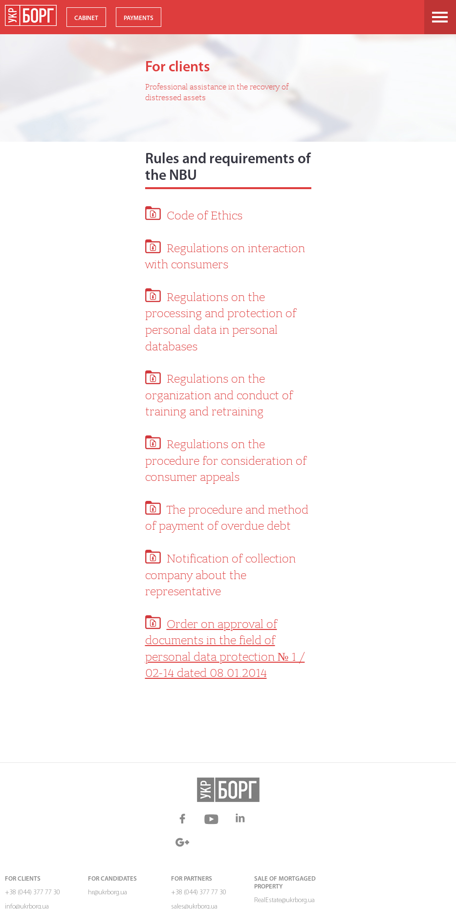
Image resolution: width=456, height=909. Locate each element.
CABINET (86, 18)
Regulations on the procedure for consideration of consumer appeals (225, 460)
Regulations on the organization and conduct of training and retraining (219, 395)
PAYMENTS (138, 18)
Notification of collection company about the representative (220, 575)
